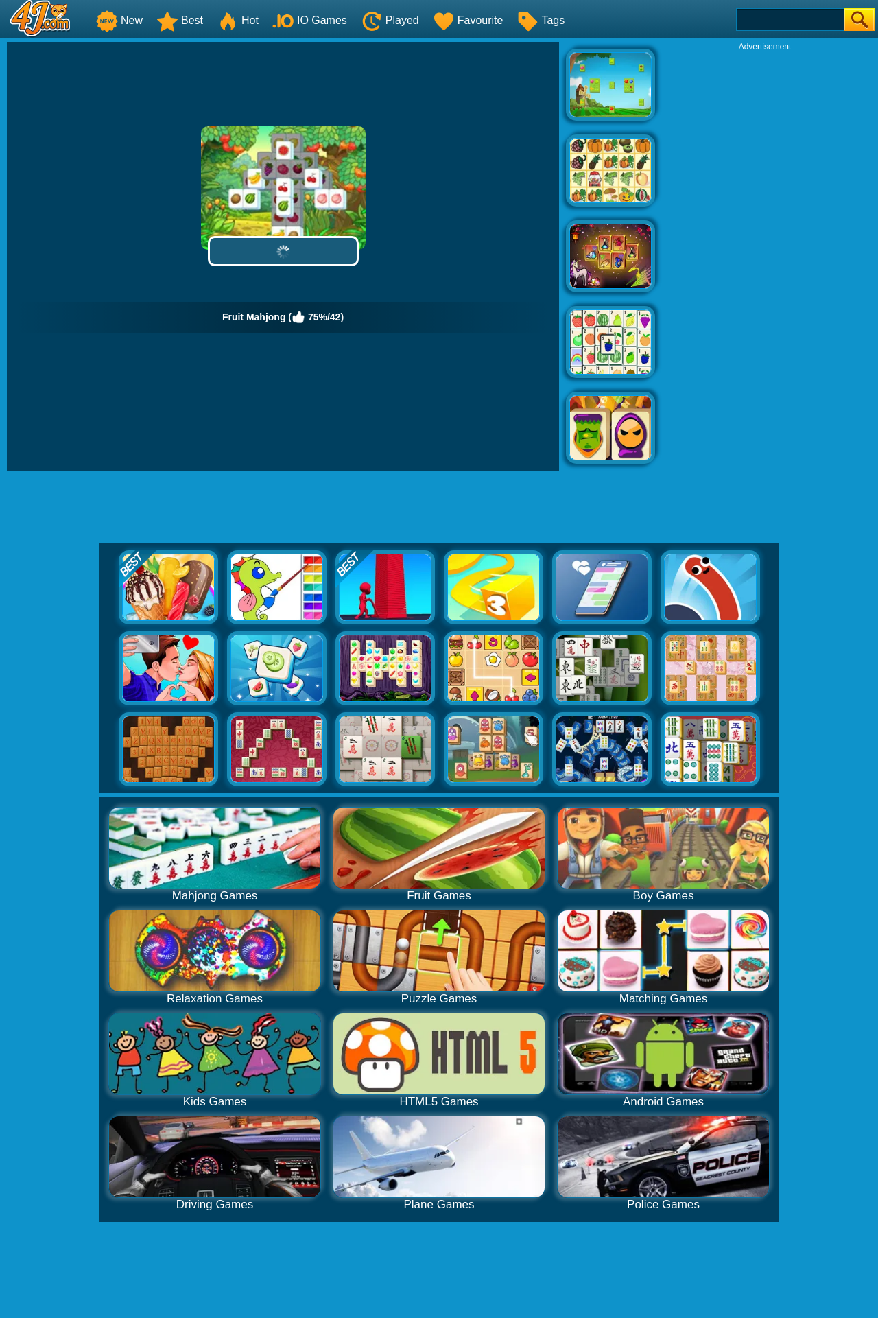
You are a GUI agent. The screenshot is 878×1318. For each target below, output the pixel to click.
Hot (238, 20)
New (119, 20)
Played (390, 20)
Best (179, 20)
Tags (541, 20)
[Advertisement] (765, 258)
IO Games (309, 20)
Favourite (468, 20)
